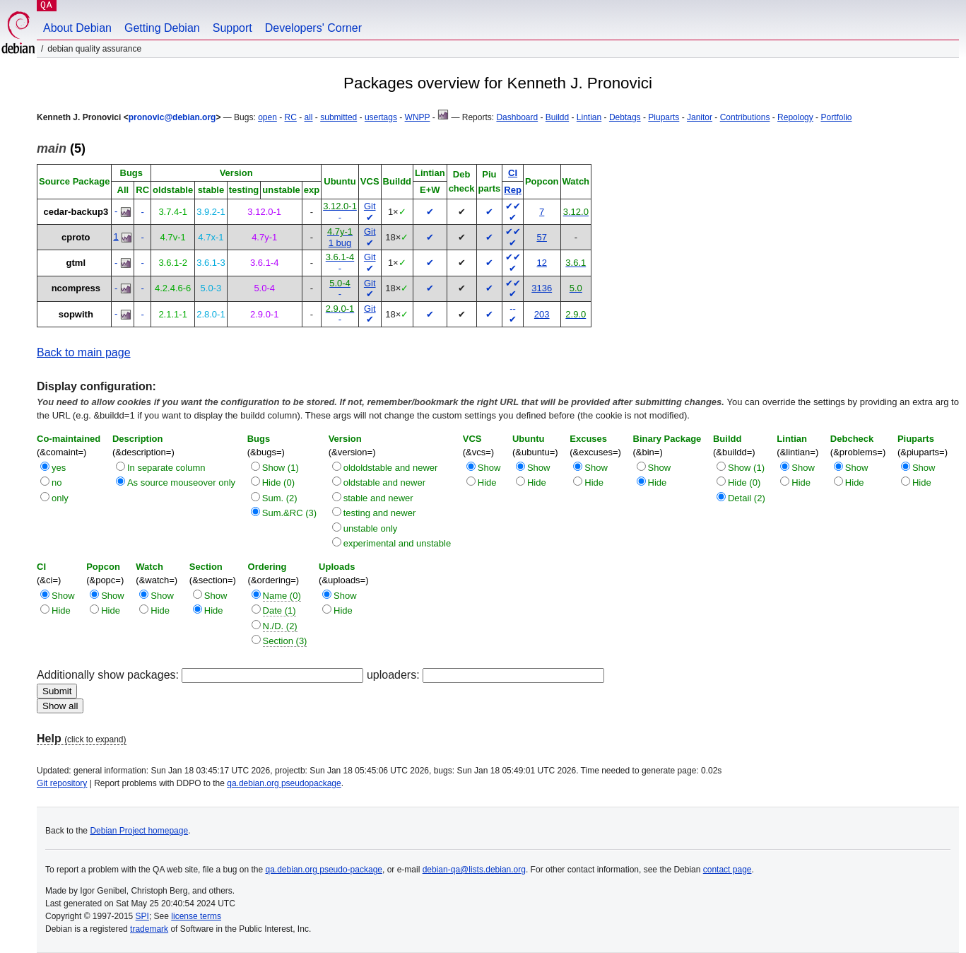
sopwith (76, 314)
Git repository (62, 783)
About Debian (77, 28)
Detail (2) (746, 498)
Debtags (625, 117)
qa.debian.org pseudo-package (324, 870)
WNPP (417, 117)
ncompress (76, 288)
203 (542, 314)
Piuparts (663, 117)
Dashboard (517, 117)
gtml (76, 262)
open (267, 117)
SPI (142, 916)
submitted (338, 117)
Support (232, 28)
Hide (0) (278, 482)
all (309, 117)
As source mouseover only (181, 482)
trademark (149, 929)
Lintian (589, 117)
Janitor (699, 117)
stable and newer (378, 498)
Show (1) (280, 467)
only (60, 498)
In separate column (166, 467)
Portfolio (836, 117)
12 (541, 262)
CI (512, 173)
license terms (196, 916)
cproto (75, 237)
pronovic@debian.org (172, 117)
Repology (795, 117)
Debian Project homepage (139, 831)
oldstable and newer (384, 482)
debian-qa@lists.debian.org (474, 870)
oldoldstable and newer (390, 467)
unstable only (370, 528)
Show (489, 467)
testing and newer (379, 513)
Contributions (745, 117)
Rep (513, 190)
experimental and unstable (397, 543)
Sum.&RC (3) (289, 513)
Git (370, 206)
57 (541, 237)
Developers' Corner (313, 28)
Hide (487, 482)
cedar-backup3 (75, 211)
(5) (61, 148)
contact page (727, 870)
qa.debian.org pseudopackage (284, 783)
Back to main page (84, 352)
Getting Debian (162, 28)
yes (59, 467)
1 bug (340, 243)
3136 (541, 288)
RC (291, 117)
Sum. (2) (280, 498)
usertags (381, 117)
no (56, 482)
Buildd (557, 117)
